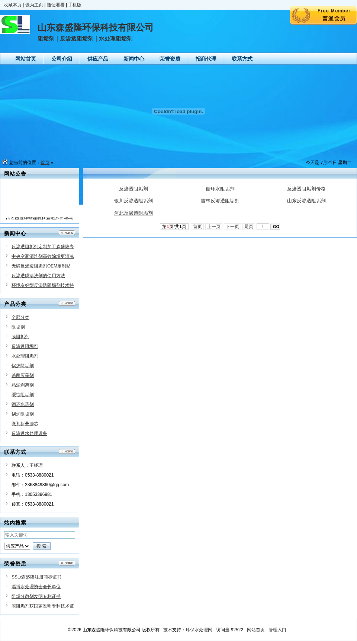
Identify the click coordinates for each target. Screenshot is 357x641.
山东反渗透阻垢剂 (306, 200)
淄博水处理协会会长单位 (36, 586)
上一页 (214, 226)
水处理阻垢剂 (25, 356)
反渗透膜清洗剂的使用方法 (38, 275)
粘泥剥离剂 (23, 385)
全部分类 (20, 317)
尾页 (249, 226)
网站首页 (256, 629)
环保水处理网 (199, 629)
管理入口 (277, 629)
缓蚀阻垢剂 (23, 394)
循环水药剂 (23, 404)
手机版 (74, 4)
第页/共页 (174, 226)
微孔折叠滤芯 (25, 423)
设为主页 (34, 4)
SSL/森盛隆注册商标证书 (36, 577)
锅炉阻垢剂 (23, 414)
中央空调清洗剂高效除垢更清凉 (43, 256)
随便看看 (56, 4)
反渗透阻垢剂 (25, 346)
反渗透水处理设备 (29, 433)
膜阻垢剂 (20, 336)
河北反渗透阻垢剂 (133, 213)
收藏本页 (13, 4)
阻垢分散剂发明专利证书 (36, 596)
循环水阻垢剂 (220, 189)
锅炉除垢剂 (23, 365)
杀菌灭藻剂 (23, 375)
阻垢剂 (18, 327)
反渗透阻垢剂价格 (306, 189)
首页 (45, 162)
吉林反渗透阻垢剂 (220, 200)
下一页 (233, 226)
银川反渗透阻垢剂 (133, 200)
